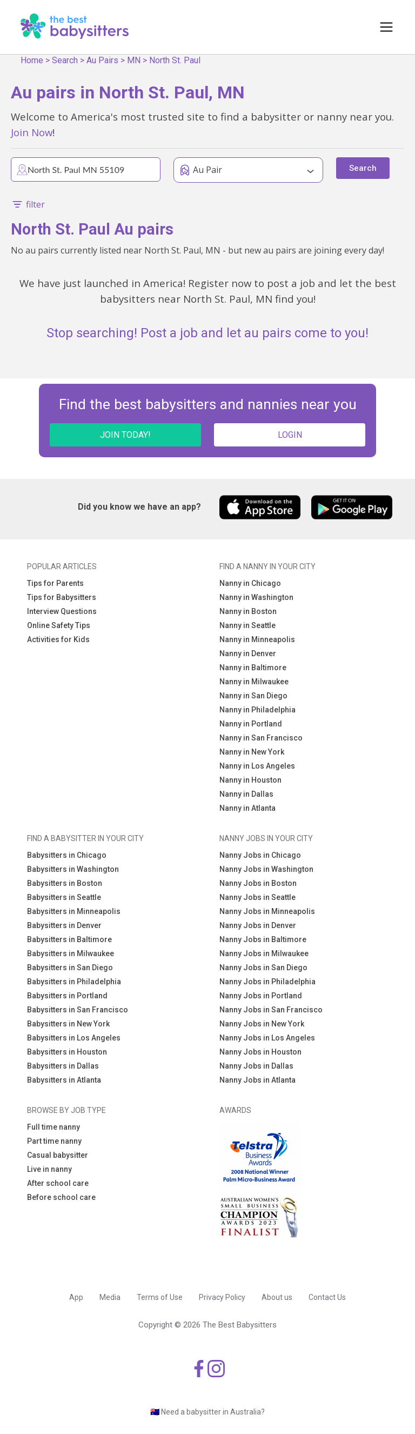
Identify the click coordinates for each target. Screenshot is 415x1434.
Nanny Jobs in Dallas (256, 1066)
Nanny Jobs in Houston (260, 1052)
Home (32, 60)
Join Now (31, 132)
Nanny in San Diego (253, 695)
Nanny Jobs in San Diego (263, 967)
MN (133, 60)
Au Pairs (102, 60)
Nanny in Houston (250, 780)
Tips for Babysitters (61, 597)
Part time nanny (54, 1141)
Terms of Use (160, 1297)
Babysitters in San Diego (70, 967)
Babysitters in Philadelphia (74, 981)
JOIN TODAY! (125, 435)
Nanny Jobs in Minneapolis (267, 911)
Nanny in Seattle (247, 625)
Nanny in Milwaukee (254, 681)
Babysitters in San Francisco (77, 1009)
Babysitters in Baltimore (69, 939)
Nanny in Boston (248, 611)
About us (277, 1297)
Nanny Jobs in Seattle (257, 897)
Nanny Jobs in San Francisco (271, 1009)
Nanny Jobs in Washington (266, 869)
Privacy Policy (222, 1297)
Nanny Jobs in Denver (257, 925)
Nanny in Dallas (246, 794)
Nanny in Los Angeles (257, 766)
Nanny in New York (251, 752)
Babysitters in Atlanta (64, 1080)
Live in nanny (49, 1169)
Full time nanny (53, 1127)
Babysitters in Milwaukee (70, 953)
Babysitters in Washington (73, 869)
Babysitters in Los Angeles (74, 1037)
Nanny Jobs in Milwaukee (264, 953)
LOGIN (290, 435)
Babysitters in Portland (67, 995)
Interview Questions (62, 611)
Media (110, 1297)
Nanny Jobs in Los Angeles (267, 1037)
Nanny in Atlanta (247, 808)
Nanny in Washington (256, 597)
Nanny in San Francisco (261, 737)
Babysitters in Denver (64, 925)
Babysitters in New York (68, 1023)
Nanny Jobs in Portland (260, 995)
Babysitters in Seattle (64, 897)
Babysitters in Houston (67, 1052)
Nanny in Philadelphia (257, 709)
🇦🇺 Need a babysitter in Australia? (207, 1412)
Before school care (61, 1197)
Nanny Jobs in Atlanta (257, 1080)
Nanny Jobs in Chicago (260, 855)
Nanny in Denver (247, 653)
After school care (58, 1183)
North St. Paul (174, 60)
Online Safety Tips (58, 625)
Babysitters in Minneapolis (74, 911)
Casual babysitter (57, 1155)
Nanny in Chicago (250, 583)
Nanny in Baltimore (252, 667)
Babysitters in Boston (64, 883)
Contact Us (327, 1297)
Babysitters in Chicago (66, 855)
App (76, 1297)
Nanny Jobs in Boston (258, 883)
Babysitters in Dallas (63, 1066)
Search (65, 60)
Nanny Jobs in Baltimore (262, 939)
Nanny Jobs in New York (261, 1023)
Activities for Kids (58, 639)
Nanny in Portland (250, 723)
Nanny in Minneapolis (257, 639)
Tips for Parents (55, 583)
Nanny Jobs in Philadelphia (267, 981)
